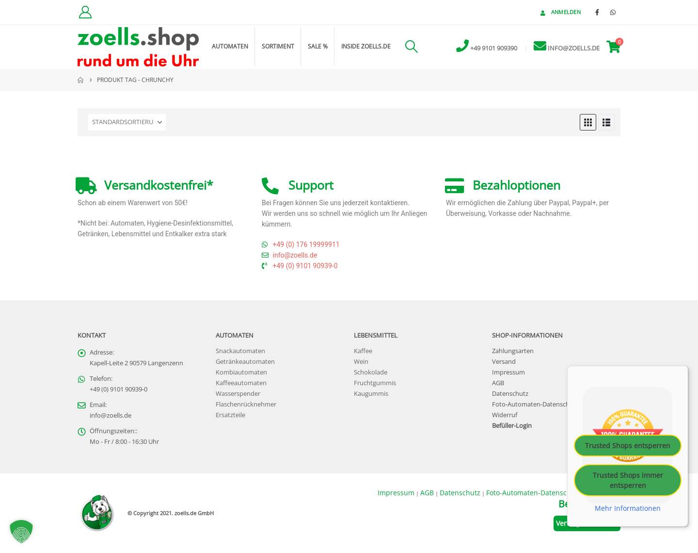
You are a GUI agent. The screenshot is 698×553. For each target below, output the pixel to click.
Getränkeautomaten (245, 362)
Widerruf (504, 415)
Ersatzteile (230, 415)
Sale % (318, 46)
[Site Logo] (138, 46)
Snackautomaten (240, 351)
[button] (411, 46)
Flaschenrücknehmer (246, 404)
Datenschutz (510, 394)
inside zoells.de (366, 46)
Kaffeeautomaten (241, 383)
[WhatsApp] (613, 12)
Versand (504, 362)
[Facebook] (597, 12)
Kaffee (363, 351)
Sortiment (278, 46)
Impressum (508, 372)
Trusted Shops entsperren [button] (627, 445)
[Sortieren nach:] (127, 122)
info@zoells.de (110, 415)
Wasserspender (238, 394)
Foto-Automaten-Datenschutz (535, 404)
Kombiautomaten (241, 372)
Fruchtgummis (375, 383)
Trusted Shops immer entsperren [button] (628, 480)
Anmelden (560, 12)
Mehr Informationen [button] (628, 508)
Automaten (230, 46)
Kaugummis (371, 394)
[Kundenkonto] (85, 12)
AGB (498, 383)
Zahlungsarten (513, 351)
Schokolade (370, 372)
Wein (361, 362)
